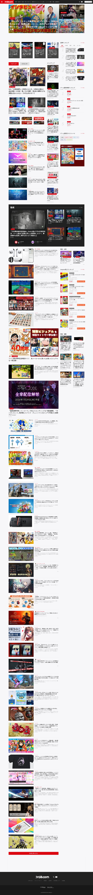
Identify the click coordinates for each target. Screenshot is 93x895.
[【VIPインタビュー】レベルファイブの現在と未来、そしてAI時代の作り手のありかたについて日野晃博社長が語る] (65, 375)
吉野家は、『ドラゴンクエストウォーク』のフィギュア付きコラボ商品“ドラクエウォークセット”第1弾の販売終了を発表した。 (46, 601)
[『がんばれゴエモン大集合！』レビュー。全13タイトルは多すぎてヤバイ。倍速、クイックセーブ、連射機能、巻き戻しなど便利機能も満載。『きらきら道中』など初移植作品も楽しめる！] (78, 375)
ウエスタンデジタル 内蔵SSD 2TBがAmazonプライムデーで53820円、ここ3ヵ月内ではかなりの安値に (78, 346)
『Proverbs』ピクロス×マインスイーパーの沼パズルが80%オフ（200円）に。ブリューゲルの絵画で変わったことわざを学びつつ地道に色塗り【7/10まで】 (55, 237)
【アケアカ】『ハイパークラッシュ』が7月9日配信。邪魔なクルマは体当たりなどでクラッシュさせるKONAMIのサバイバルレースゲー (74, 237)
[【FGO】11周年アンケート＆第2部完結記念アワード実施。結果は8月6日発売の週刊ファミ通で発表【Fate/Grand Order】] (53, 191)
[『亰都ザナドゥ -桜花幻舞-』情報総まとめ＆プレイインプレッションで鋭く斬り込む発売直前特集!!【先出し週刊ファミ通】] (27, 45)
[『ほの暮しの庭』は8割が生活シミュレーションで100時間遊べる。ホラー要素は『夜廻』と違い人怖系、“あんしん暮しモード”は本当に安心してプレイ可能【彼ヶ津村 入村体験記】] (65, 339)
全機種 (62, 137)
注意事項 (50, 880)
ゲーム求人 (42, 1)
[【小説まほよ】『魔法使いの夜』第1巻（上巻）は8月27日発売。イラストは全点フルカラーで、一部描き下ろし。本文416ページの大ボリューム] (21, 634)
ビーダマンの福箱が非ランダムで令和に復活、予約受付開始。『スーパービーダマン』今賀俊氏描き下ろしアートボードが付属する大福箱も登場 (46, 726)
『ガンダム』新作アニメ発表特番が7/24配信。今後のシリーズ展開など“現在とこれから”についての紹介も (36, 156)
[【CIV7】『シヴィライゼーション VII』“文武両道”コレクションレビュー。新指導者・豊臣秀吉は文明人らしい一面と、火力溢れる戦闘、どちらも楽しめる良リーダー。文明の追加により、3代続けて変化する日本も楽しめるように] (21, 570)
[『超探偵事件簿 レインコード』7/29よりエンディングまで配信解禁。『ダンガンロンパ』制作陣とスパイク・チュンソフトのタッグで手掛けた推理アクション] (34, 395)
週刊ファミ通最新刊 (66, 146)
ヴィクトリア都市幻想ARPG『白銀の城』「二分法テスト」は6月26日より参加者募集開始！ (78, 260)
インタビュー (12, 18)
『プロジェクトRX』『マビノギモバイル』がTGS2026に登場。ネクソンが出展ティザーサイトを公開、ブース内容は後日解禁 (47, 582)
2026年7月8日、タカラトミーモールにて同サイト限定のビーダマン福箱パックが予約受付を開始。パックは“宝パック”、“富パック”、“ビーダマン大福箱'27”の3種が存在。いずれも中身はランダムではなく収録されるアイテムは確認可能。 (46, 729)
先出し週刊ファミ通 (64, 26)
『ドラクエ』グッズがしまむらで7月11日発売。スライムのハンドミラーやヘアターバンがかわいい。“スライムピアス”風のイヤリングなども (47, 438)
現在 (62, 45)
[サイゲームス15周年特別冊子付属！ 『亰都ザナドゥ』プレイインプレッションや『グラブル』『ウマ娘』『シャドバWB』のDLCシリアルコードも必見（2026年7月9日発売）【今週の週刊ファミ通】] (18, 146)
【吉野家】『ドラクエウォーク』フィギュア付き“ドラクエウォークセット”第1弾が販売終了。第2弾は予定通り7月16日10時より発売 (46, 598)
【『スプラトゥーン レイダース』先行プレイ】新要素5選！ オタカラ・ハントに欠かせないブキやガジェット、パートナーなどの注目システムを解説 (65, 365)
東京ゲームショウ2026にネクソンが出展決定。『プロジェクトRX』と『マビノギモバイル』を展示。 (46, 586)
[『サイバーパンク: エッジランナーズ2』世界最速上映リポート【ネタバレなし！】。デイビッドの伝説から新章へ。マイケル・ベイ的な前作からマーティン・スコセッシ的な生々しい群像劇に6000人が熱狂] (53, 139)
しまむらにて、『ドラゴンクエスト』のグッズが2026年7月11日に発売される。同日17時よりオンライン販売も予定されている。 (47, 442)
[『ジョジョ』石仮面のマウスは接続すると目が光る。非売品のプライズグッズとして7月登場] (21, 714)
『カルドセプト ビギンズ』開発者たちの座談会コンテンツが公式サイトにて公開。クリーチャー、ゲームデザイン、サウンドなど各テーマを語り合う (46, 316)
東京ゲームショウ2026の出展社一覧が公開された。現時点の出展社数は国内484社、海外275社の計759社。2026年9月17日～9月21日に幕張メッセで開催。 (46, 824)
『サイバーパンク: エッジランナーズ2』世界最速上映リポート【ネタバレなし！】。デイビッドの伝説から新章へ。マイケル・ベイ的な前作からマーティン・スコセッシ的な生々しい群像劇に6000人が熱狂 (52, 146)
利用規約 (45, 880)
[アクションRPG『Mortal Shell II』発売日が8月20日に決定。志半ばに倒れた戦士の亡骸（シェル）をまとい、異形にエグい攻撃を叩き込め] (18, 182)
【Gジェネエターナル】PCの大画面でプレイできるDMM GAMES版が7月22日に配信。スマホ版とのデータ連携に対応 (47, 678)
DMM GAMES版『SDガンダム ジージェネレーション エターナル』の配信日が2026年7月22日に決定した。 (46, 681)
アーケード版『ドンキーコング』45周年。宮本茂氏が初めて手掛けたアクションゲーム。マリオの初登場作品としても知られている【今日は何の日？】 (36, 132)
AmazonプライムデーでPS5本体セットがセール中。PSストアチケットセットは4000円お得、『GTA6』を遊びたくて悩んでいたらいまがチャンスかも (52, 52)
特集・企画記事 (55, 1)
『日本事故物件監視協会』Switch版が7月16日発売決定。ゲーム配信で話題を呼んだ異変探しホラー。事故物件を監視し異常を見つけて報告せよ (36, 111)
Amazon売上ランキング (67, 269)
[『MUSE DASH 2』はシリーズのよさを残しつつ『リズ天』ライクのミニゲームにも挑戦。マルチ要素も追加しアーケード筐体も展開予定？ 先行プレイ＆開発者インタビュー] (14, 45)
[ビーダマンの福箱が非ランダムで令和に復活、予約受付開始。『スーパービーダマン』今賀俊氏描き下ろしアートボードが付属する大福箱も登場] (21, 730)
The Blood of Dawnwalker (40, 611)
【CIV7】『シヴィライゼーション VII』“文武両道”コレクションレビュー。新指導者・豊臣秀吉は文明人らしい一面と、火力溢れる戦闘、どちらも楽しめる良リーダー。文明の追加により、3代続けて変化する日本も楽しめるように (47, 567)
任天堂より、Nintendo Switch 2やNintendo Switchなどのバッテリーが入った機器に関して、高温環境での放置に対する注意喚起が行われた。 (46, 522)
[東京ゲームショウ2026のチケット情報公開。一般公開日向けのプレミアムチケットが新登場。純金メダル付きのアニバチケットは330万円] (21, 746)
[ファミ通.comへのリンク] (9, 2)
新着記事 (24, 64)
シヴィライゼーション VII (40, 563)
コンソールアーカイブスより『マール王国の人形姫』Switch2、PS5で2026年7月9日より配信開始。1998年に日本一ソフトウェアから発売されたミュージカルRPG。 (46, 371)
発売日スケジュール (36, 1)
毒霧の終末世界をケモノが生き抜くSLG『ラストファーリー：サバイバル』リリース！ (65, 260)
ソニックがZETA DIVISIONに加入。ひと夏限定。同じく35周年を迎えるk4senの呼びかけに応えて (46, 421)
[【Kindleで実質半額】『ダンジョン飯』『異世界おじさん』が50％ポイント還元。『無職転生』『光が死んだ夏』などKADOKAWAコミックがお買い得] (21, 538)
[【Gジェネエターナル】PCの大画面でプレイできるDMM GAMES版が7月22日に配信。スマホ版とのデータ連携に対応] (21, 682)
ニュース (47, 1)
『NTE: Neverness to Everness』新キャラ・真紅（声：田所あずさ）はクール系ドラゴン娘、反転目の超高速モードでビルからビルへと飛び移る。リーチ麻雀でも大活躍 (71, 15)
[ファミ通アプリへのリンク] (42, 887)
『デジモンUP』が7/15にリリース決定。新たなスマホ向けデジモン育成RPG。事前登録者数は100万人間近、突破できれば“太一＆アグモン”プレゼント (46, 694)
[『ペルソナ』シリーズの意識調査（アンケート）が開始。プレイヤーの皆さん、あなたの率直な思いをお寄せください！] (53, 174)
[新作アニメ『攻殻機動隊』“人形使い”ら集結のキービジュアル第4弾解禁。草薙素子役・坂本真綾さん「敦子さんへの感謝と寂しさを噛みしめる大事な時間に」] (17, 102)
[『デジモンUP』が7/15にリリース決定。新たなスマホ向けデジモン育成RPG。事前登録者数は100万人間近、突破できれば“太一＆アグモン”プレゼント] (21, 698)
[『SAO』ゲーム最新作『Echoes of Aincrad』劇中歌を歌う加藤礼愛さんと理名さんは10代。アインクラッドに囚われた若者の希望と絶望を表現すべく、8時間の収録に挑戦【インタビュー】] (53, 121)
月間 (74, 45)
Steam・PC (63, 139)
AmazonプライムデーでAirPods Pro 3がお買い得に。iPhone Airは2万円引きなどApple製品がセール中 (46, 251)
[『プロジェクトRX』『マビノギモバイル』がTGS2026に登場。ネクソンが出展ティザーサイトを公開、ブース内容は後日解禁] (21, 586)
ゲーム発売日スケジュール (67, 133)
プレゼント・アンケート (52, 177)
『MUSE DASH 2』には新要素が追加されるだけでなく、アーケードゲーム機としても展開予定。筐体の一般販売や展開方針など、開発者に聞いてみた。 (46, 841)
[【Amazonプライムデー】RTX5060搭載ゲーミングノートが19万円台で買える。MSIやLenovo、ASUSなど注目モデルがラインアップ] (21, 474)
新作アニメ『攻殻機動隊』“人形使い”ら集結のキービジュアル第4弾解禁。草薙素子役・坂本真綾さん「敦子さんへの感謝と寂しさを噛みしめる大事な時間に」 (17, 111)
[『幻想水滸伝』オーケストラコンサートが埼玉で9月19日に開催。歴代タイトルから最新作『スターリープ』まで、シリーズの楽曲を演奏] (18, 195)
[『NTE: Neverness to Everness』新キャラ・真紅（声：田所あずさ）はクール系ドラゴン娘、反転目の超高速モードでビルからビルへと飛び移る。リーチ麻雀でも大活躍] (71, 12)
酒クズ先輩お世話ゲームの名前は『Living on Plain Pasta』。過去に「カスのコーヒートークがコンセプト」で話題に (46, 806)
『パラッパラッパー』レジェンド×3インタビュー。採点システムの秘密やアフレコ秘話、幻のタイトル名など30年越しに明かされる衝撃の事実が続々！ (52, 164)
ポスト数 (78, 45)
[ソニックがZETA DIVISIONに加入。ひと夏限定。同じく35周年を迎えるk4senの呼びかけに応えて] (21, 426)
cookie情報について (56, 880)
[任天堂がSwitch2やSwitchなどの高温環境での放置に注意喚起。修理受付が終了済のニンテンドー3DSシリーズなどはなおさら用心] (80, 50)
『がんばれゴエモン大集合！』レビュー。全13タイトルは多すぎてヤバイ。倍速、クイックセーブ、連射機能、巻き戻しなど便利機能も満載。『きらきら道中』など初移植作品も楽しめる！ (78, 382)
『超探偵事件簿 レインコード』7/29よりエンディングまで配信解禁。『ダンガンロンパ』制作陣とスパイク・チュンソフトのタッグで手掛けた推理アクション (33, 413)
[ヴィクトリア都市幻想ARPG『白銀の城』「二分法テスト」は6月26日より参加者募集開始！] (78, 254)
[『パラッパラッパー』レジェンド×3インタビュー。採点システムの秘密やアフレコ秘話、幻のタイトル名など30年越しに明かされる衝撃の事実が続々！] (53, 157)
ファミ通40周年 (14, 356)
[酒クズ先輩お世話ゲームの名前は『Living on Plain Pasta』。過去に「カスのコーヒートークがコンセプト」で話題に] (21, 810)
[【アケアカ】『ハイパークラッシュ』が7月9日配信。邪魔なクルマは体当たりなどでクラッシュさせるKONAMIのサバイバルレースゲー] (74, 231)
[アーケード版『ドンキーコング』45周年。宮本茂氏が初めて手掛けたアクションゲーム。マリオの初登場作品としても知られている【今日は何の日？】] (18, 133)
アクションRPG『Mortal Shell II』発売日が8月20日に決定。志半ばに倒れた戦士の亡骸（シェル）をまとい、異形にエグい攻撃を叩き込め (36, 181)
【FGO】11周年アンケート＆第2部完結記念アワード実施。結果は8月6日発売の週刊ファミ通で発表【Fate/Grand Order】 (53, 198)
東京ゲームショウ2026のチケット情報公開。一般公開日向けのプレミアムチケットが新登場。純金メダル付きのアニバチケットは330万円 (46, 742)
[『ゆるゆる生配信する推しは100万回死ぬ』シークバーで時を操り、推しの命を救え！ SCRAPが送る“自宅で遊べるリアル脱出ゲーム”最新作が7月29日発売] (21, 778)
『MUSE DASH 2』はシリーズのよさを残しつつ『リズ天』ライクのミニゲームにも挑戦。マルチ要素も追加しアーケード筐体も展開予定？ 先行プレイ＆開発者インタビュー (14, 52)
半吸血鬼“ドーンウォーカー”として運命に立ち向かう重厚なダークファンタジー (46, 614)
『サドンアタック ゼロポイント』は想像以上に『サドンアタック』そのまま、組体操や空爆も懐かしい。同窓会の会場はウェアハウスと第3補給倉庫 (53, 76)
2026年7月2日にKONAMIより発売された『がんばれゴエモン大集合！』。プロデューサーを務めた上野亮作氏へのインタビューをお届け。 (46, 458)
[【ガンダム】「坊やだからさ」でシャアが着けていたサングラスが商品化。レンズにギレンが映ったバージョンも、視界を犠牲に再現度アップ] (21, 650)
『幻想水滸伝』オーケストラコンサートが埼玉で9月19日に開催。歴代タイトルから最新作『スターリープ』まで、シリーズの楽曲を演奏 (36, 193)
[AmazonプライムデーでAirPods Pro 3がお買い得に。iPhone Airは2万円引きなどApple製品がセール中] (21, 255)
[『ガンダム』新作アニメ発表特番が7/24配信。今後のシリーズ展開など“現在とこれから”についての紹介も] (18, 158)
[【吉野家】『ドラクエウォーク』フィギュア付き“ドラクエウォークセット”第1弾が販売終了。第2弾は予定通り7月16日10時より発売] (21, 602)
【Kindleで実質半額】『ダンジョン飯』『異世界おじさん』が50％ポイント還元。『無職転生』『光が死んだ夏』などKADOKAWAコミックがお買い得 (46, 534)
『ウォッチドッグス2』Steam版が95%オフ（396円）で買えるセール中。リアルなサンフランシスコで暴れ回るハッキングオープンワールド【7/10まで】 (46, 486)
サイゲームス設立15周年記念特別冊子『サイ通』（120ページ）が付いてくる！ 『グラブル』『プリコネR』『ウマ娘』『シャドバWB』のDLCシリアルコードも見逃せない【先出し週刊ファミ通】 (71, 29)
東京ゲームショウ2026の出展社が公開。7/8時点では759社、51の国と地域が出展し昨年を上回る (47, 821)
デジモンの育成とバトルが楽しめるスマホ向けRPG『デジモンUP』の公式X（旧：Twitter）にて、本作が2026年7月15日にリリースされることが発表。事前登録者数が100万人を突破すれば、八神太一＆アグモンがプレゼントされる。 (46, 697)
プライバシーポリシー (38, 880)
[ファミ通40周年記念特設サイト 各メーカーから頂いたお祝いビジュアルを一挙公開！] (34, 342)
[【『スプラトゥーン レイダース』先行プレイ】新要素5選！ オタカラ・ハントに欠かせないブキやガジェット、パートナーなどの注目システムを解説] (65, 357)
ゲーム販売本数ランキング (67, 87)
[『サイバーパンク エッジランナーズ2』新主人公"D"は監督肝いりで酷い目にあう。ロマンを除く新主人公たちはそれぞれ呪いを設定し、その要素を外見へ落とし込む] (53, 103)
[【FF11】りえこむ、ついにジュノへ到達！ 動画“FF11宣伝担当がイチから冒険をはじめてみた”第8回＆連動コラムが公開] (21, 554)
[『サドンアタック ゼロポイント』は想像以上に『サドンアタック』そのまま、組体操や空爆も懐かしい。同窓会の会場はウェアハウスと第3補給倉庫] (53, 68)
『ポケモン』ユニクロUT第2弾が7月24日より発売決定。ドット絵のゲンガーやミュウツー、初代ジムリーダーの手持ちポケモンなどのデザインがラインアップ (71, 78)
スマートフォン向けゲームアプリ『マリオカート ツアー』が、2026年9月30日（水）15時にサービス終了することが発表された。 (46, 506)
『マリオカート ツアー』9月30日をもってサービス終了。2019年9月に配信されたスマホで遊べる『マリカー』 (46, 502)
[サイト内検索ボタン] (88, 2)
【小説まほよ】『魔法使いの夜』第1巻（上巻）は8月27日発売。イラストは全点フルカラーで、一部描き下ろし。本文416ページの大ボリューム (47, 630)
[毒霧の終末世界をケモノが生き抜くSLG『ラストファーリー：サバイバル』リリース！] (65, 254)
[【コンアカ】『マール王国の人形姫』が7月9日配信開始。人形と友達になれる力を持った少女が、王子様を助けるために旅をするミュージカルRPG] (21, 372)
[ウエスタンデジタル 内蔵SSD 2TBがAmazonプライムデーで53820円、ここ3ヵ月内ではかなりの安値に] (78, 339)
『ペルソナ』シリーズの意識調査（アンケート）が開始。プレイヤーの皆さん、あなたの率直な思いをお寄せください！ (52, 182)
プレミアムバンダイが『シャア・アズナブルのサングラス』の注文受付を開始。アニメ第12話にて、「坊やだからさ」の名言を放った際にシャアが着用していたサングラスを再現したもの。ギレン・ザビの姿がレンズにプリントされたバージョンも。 (46, 649)
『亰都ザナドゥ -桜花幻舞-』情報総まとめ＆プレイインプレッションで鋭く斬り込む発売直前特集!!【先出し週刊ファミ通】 (27, 52)
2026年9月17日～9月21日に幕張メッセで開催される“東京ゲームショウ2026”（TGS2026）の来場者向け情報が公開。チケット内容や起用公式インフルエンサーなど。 (46, 745)
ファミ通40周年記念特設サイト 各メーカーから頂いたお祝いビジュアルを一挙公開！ (33, 359)
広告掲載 (63, 880)
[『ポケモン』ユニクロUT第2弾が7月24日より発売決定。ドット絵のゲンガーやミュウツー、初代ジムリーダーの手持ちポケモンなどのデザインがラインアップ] (80, 78)
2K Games (36, 569)
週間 (70, 45)
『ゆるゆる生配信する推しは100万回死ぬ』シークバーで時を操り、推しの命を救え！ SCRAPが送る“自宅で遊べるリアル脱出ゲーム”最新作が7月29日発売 (47, 774)
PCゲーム (29, 1)
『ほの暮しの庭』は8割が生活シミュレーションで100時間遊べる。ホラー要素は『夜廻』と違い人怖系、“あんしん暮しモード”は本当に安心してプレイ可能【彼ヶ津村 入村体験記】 (65, 347)
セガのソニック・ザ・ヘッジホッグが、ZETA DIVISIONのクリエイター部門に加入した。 (46, 424)
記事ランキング (64, 42)
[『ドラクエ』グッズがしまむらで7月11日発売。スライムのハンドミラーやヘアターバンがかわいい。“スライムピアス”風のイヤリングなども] (21, 442)
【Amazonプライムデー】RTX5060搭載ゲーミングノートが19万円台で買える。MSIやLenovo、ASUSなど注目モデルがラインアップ (46, 470)
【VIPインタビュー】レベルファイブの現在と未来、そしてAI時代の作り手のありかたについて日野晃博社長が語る (65, 381)
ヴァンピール (38, 659)
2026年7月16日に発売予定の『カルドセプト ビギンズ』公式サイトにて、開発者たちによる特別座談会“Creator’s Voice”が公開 (46, 319)
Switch (23, 1)
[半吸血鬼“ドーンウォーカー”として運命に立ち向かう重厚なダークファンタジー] (21, 618)
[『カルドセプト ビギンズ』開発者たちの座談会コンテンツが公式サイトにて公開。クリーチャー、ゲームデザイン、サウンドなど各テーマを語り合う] (21, 319)
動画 (50, 1)
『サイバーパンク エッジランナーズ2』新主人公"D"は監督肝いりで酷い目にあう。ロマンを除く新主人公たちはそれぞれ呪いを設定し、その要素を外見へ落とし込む (53, 111)
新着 (16, 1)
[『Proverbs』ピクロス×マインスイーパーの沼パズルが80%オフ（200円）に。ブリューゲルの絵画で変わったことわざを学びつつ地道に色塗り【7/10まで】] (55, 231)
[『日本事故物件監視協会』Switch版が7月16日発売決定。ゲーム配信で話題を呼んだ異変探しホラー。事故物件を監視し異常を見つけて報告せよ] (36, 102)
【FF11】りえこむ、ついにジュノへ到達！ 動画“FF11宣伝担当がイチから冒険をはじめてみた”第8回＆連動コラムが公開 (46, 550)
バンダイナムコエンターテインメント (41, 615)
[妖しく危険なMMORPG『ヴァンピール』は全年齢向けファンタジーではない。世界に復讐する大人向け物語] (21, 666)
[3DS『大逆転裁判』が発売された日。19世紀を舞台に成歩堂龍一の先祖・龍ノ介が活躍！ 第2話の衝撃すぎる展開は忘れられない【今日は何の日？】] (27, 76)
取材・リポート (50, 71)
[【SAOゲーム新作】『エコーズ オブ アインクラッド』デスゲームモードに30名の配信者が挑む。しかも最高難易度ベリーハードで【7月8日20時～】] (21, 303)
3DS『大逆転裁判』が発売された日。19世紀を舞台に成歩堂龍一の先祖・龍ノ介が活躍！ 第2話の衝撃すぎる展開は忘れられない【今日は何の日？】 (27, 91)
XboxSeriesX (69, 139)
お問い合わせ (30, 880)
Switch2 (19, 1)
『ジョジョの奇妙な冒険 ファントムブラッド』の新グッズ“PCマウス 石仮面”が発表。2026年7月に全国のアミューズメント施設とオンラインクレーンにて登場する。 (46, 712)
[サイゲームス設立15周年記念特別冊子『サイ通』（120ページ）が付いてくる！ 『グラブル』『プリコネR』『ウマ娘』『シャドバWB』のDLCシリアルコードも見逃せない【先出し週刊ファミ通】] (71, 26)
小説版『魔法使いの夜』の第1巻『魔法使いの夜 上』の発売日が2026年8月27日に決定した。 (46, 633)
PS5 (25, 1)
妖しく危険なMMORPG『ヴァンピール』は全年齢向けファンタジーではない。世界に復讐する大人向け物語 (46, 661)
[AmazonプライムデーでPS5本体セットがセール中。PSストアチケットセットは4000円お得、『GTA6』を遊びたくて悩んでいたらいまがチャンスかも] (53, 45)
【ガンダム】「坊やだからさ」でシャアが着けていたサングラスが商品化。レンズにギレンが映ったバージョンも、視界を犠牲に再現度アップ (46, 646)
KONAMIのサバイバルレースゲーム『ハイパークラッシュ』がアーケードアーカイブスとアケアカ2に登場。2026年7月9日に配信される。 (47, 287)
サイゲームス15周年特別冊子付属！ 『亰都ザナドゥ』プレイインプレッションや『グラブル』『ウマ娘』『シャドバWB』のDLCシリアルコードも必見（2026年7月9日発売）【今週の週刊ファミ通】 (36, 144)
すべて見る (82, 42)
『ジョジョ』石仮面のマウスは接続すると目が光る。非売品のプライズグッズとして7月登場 (46, 709)
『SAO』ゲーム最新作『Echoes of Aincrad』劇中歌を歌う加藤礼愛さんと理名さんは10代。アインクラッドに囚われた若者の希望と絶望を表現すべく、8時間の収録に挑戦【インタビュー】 (52, 129)
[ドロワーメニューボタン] (2, 2)
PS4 (77, 137)
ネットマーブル (37, 663)
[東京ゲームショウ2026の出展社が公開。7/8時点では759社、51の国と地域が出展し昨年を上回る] (21, 825)
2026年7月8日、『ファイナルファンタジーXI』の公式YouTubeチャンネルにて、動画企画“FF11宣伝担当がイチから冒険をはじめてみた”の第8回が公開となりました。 (46, 554)
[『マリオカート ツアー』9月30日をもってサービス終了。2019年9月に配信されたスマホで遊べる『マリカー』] (21, 506)
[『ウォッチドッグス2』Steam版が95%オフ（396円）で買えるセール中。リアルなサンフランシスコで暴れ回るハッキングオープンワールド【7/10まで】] (21, 490)
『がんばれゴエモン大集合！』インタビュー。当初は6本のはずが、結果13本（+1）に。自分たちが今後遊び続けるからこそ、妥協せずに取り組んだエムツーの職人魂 (34, 25)
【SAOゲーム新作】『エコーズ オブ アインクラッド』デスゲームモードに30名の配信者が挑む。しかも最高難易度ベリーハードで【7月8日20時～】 (47, 300)
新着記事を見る (33, 853)
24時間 (66, 45)
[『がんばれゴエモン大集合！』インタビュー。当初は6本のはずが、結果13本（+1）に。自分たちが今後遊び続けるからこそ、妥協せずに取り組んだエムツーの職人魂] (80, 71)
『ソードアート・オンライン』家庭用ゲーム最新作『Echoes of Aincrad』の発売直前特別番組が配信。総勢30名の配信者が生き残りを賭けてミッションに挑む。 (46, 303)
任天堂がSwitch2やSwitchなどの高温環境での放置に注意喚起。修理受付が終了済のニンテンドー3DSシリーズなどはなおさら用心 (71, 50)
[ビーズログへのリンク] (50, 887)
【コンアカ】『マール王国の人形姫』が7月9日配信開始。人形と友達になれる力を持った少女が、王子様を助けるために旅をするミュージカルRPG (46, 368)
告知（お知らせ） (38, 547)
